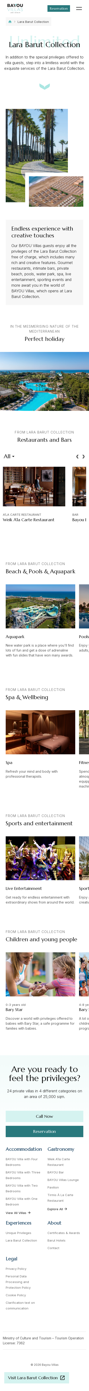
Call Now (44, 1116)
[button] (77, 457)
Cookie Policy (16, 1295)
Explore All (57, 1209)
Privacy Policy (16, 1269)
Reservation (59, 8)
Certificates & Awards (63, 1233)
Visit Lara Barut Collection (36, 1378)
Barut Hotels (56, 1240)
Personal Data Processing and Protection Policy (18, 1281)
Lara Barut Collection (33, 22)
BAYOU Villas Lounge (63, 1180)
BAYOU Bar (55, 1172)
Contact (53, 1248)
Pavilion (53, 1187)
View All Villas (18, 1213)
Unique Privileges (18, 1233)
